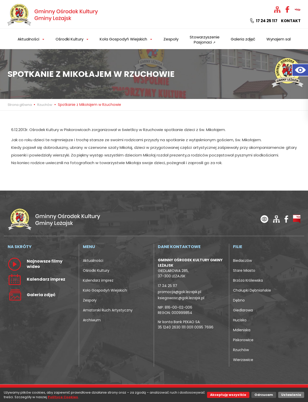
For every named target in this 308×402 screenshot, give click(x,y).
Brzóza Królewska (248, 280)
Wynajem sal (278, 39)
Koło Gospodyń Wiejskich (105, 290)
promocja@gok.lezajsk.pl (179, 291)
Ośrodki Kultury (96, 270)
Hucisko (240, 320)
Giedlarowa (243, 310)
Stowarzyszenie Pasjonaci (205, 39)
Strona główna (20, 104)
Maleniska (241, 330)
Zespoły (170, 39)
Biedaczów (242, 260)
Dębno (239, 300)
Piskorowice (243, 339)
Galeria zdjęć (243, 39)
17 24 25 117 (263, 20)
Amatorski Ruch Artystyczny (108, 310)
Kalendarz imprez (98, 280)
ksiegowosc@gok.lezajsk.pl (181, 297)
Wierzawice (243, 359)
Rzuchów (44, 104)
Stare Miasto (244, 270)
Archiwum (92, 320)
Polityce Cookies (63, 397)
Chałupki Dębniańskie (252, 290)
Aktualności (93, 260)
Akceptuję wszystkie (228, 395)
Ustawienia (291, 395)
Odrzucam (263, 395)
